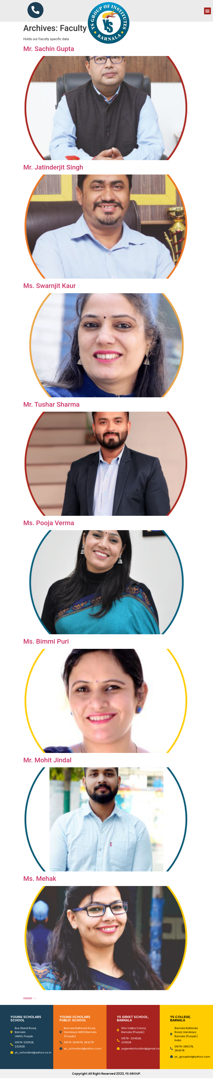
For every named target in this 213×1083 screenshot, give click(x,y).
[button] (207, 13)
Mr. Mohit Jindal (47, 765)
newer (29, 1003)
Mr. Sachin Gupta (48, 53)
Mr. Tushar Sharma (51, 409)
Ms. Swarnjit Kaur (49, 290)
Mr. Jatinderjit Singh (53, 172)
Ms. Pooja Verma (48, 528)
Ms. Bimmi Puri (46, 646)
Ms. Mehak (39, 883)
